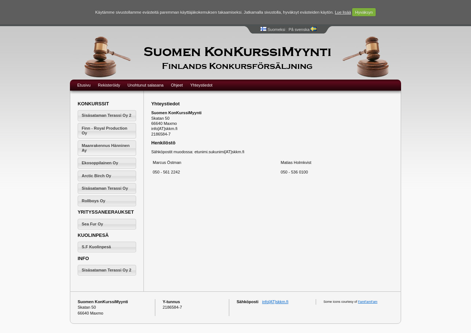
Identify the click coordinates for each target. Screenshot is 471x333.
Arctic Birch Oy (96, 175)
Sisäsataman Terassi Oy (105, 188)
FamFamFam (368, 302)
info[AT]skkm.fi (275, 301)
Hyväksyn (364, 12)
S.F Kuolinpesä (96, 247)
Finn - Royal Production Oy (104, 130)
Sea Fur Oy (92, 224)
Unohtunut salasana (146, 85)
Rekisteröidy (109, 85)
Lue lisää (343, 12)
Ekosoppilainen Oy (100, 163)
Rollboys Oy (93, 201)
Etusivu (84, 85)
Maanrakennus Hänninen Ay (106, 148)
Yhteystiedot (201, 85)
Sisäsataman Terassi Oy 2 (106, 115)
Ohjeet (177, 85)
